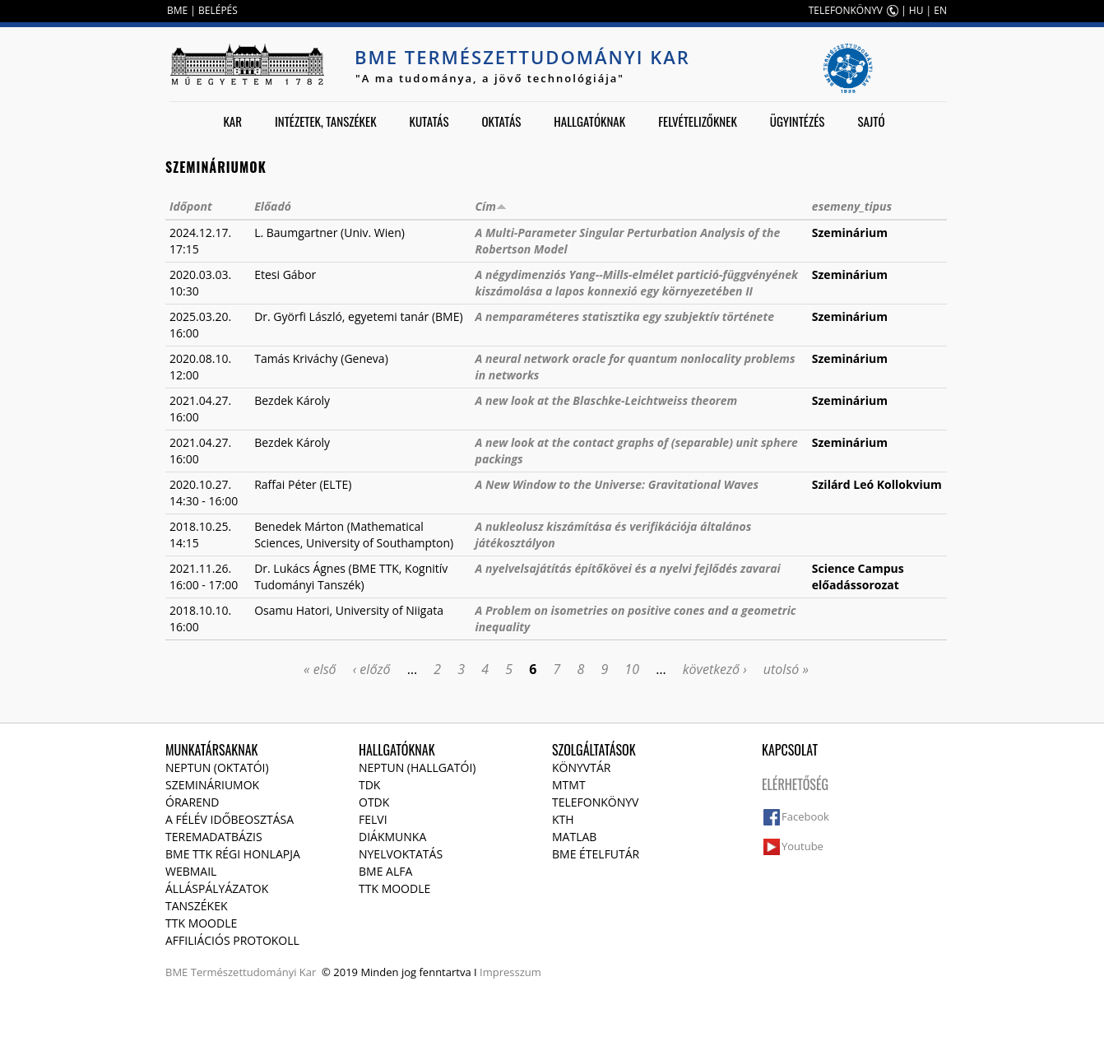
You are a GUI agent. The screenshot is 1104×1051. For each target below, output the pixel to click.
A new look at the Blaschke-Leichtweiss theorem (606, 400)
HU (916, 10)
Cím (491, 206)
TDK (369, 785)
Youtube (802, 846)
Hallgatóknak (589, 121)
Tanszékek (196, 906)
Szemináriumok (212, 785)
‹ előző (372, 669)
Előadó (272, 206)
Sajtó (870, 121)
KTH (563, 819)
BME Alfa (385, 871)
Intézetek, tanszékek (326, 121)
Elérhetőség (795, 784)
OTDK (374, 802)
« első (320, 669)
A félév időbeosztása (229, 819)
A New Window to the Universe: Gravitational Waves (617, 484)
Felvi (373, 819)
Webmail (190, 871)
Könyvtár (581, 767)
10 (631, 669)
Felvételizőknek (697, 121)
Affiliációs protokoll (232, 940)
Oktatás (501, 121)
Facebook (805, 816)
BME (177, 10)
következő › (715, 669)
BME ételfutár (595, 854)
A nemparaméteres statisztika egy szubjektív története (624, 316)
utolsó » (786, 669)
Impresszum (510, 972)
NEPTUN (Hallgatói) (417, 767)
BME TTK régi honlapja (232, 854)
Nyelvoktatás (401, 854)
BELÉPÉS (218, 10)
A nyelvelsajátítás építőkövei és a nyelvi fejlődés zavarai (628, 568)
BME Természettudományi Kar (522, 56)
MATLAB (574, 836)
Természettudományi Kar (254, 972)
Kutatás (429, 121)
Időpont (190, 206)
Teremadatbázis (213, 836)
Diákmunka (392, 836)
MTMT (569, 785)
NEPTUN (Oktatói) (217, 767)
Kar (232, 121)
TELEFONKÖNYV (846, 10)
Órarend (192, 802)
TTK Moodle (201, 923)
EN (940, 10)
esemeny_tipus (852, 206)
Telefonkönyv (595, 802)
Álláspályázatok (216, 888)
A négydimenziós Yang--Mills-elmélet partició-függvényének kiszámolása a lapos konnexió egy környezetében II (636, 283)
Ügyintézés (797, 121)
